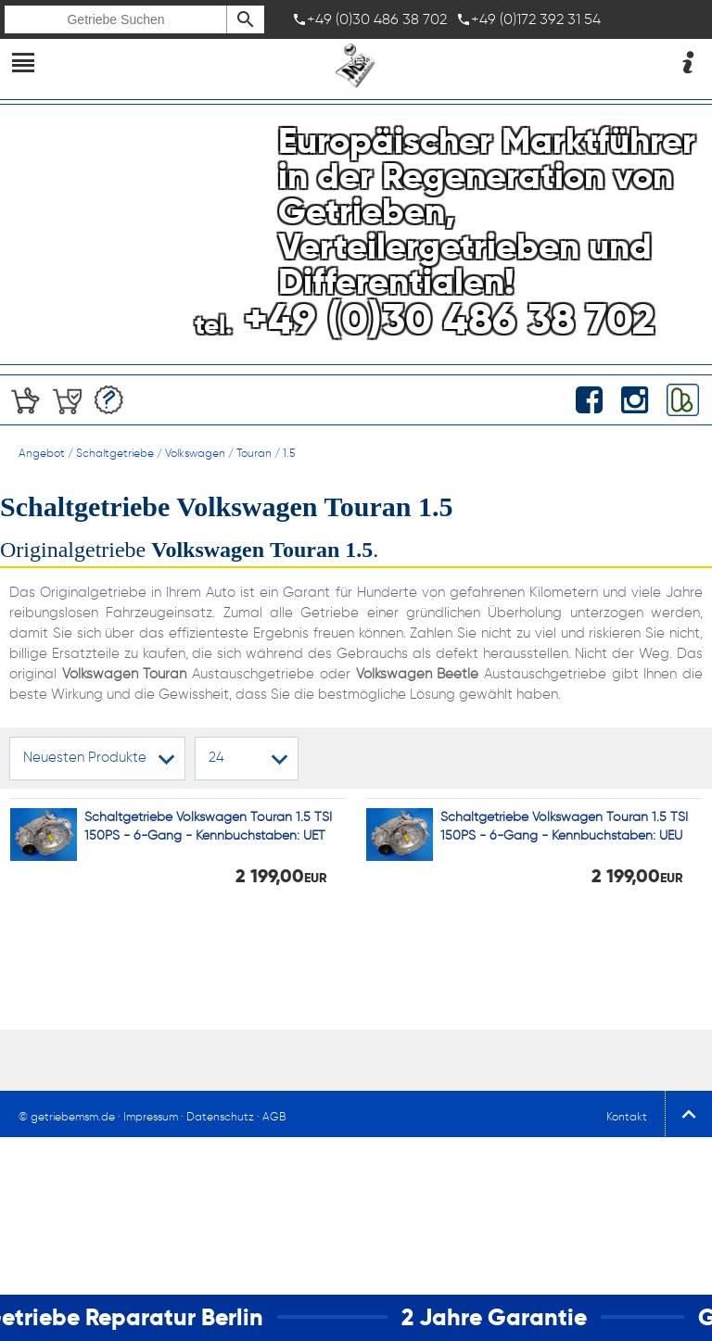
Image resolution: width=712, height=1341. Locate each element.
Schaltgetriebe (115, 453)
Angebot (42, 453)
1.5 (289, 453)
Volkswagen (195, 453)
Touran (254, 453)
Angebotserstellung (109, 400)
